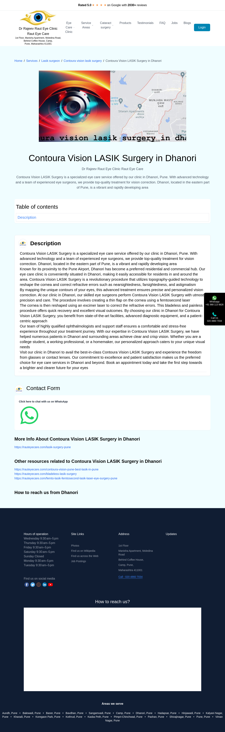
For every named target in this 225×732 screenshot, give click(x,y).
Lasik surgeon (50, 60)
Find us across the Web (84, 556)
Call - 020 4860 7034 (130, 576)
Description (27, 217)
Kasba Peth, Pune (98, 716)
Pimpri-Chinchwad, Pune (128, 716)
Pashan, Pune (156, 716)
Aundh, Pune (9, 713)
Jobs (174, 23)
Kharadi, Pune (22, 716)
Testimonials (145, 23)
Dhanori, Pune (144, 713)
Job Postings (78, 561)
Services (32, 60)
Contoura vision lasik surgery (83, 60)
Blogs (187, 23)
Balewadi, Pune (32, 713)
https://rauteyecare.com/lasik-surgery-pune (42, 447)
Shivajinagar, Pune (180, 716)
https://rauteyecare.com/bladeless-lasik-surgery (45, 473)
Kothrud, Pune (74, 716)
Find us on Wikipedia (83, 550)
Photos (75, 545)
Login (202, 27)
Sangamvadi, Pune (100, 713)
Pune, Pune (203, 716)
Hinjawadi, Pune (191, 713)
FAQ (162, 23)
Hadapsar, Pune (167, 713)
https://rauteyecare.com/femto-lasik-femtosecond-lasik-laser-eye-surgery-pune (65, 478)
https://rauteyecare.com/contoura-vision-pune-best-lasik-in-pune (56, 469)
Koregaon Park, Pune (47, 716)
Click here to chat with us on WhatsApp (43, 401)
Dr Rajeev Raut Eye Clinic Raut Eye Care (38, 31)
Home (18, 60)
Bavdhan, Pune (75, 713)
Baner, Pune (53, 713)
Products (125, 23)
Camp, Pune (123, 713)
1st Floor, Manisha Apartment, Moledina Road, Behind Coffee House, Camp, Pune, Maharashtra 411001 (38, 41)
